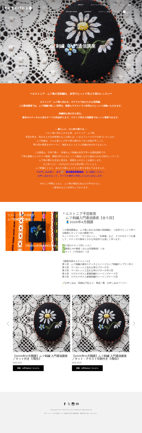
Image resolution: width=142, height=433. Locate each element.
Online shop (69, 13)
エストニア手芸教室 (96, 6)
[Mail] (77, 404)
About (79, 6)
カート (119, 13)
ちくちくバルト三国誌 (120, 6)
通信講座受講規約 (74, 172)
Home (66, 6)
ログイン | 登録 (103, 13)
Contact (86, 13)
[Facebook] (64, 404)
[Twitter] (69, 404)
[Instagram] (73, 404)
